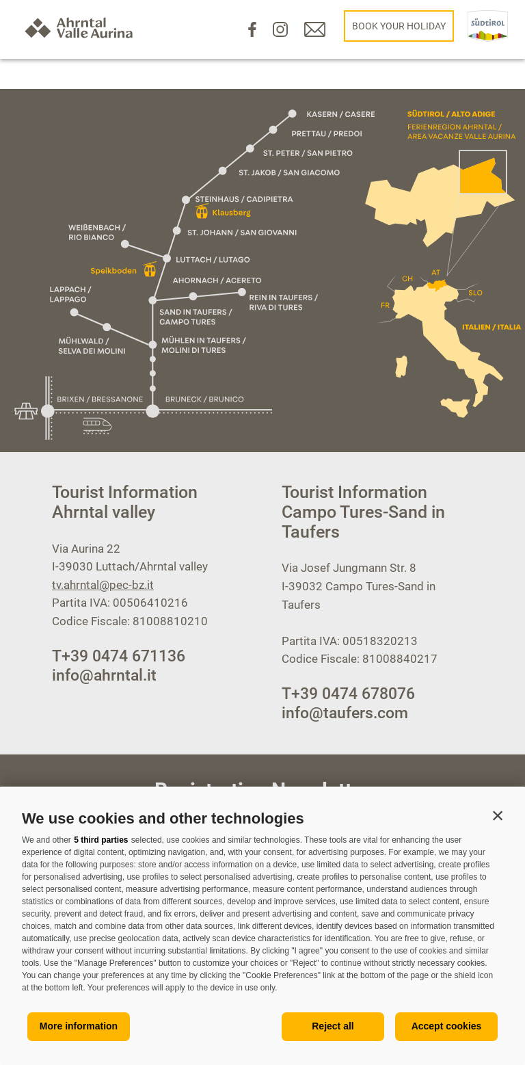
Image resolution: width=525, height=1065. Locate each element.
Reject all (332, 1026)
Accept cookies (447, 1026)
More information (79, 1026)
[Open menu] (46, 441)
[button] (497, 815)
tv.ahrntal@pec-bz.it (103, 585)
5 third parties (101, 840)
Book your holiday (399, 26)
